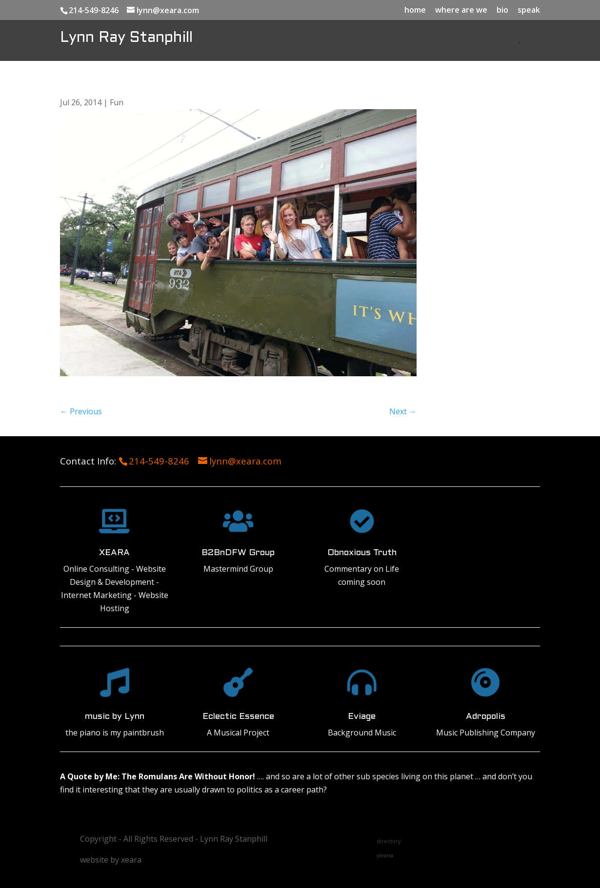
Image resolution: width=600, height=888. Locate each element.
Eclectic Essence (238, 717)
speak (529, 10)
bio (502, 10)
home (415, 10)
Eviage (362, 717)
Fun (116, 102)
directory (388, 841)
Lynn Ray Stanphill (126, 38)
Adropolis (485, 717)
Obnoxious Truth (362, 553)
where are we (461, 10)
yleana (385, 855)
